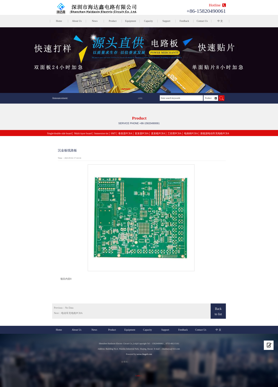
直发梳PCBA (158, 133)
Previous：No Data (63, 307)
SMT (113, 133)
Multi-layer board (83, 133)
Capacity (148, 21)
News (95, 21)
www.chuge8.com (144, 354)
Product (113, 21)
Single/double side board (59, 133)
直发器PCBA (142, 133)
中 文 (220, 21)
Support (166, 21)
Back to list (218, 311)
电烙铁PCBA (191, 133)
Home (59, 21)
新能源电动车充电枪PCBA (214, 133)
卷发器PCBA (125, 133)
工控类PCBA (175, 133)
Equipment (130, 21)
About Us (77, 21)
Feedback (184, 21)
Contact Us (202, 21)
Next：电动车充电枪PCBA (68, 313)
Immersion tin (101, 133)
